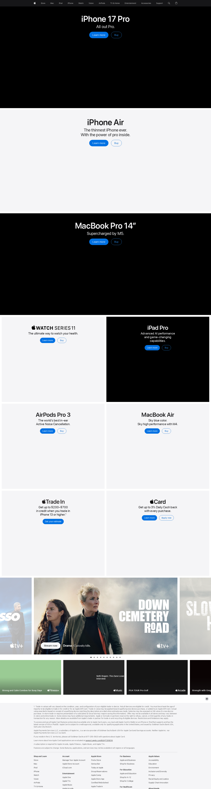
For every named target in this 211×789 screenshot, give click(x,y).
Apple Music (67, 785)
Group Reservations (99, 771)
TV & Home (38, 786)
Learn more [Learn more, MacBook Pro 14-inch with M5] (98, 241)
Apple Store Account (70, 764)
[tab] (91, 657)
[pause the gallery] (207, 699)
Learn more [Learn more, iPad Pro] (152, 348)
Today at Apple (97, 768)
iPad (35, 768)
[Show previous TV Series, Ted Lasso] (16, 616)
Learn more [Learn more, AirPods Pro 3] (47, 431)
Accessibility (154, 760)
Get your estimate (53, 521)
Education (153, 764)
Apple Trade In (97, 786)
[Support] (159, 3)
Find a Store (96, 760)
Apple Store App (97, 779)
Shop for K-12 (125, 777)
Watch (36, 775)
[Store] (43, 3)
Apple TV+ (66, 781)
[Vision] (91, 3)
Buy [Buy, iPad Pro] (166, 348)
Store (36, 760)
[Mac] (52, 3)
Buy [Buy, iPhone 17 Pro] (116, 34)
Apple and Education (128, 774)
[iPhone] (70, 3)
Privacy (152, 775)
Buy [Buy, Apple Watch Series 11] (62, 340)
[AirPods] (102, 3)
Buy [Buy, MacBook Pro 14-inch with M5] (116, 241)
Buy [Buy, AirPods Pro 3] (62, 431)
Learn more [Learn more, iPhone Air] (98, 143)
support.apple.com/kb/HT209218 (99, 740)
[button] (169, 3)
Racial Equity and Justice (159, 779)
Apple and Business (128, 760)
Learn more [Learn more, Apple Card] (149, 518)
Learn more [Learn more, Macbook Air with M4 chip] (152, 431)
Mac (35, 764)
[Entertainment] (130, 3)
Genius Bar (95, 764)
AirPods (37, 783)
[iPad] (61, 3)
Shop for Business (127, 764)
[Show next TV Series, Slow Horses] (195, 616)
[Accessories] (146, 3)
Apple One (66, 777)
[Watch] (81, 3)
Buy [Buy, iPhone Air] (116, 143)
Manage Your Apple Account (73, 760)
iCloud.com (67, 768)
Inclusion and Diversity (158, 771)
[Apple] (35, 3)
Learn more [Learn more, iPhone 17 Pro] (98, 34)
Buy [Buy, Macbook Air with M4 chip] (166, 431)
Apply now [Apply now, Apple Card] (166, 518)
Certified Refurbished (99, 783)
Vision (36, 779)
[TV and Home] (115, 3)
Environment (154, 768)
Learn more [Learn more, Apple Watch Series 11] (47, 340)
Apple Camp (96, 775)
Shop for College (126, 781)
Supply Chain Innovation (158, 783)
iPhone (36, 771)
